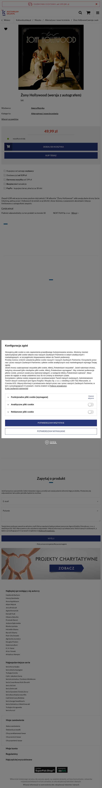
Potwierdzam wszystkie (51, 423)
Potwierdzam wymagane (51, 431)
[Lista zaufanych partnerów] (16, 388)
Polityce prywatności (58, 386)
